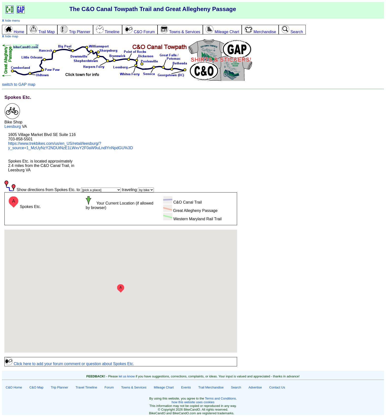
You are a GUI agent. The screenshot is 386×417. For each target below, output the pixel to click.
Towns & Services (133, 387)
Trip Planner (59, 387)
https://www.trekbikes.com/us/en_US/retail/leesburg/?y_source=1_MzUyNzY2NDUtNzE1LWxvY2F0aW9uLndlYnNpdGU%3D (70, 145)
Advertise (255, 387)
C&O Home (14, 387)
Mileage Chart (164, 387)
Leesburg (12, 126)
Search (236, 387)
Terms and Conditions (220, 398)
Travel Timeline (86, 387)
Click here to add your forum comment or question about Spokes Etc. (69, 364)
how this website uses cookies (193, 402)
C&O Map (36, 387)
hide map (10, 36)
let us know (127, 376)
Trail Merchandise (211, 387)
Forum (109, 387)
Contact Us (277, 387)
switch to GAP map (18, 84)
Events (186, 387)
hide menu (11, 20)
